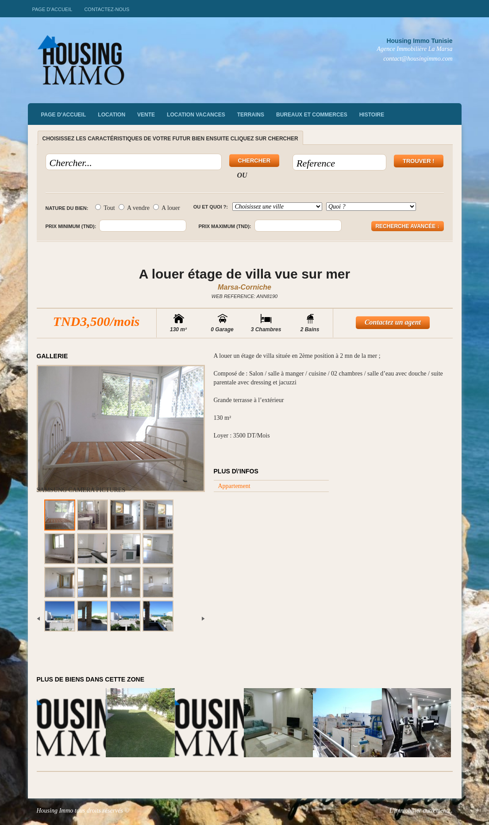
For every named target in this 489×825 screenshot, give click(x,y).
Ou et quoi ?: (210, 206)
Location (111, 115)
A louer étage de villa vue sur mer (244, 274)
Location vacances (196, 115)
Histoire (371, 115)
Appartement (234, 486)
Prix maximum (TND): (224, 226)
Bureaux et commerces (311, 115)
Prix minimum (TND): (71, 226)
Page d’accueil (52, 9)
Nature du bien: (67, 208)
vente (146, 115)
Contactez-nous (106, 9)
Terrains (250, 115)
